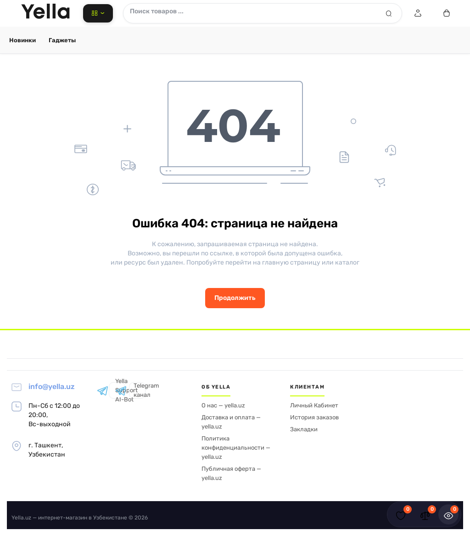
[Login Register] (418, 13)
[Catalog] (98, 13)
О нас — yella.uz (223, 405)
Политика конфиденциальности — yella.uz (235, 447)
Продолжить (235, 298)
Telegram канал (137, 390)
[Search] (389, 13)
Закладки (304, 429)
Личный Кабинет (314, 405)
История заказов (314, 417)
